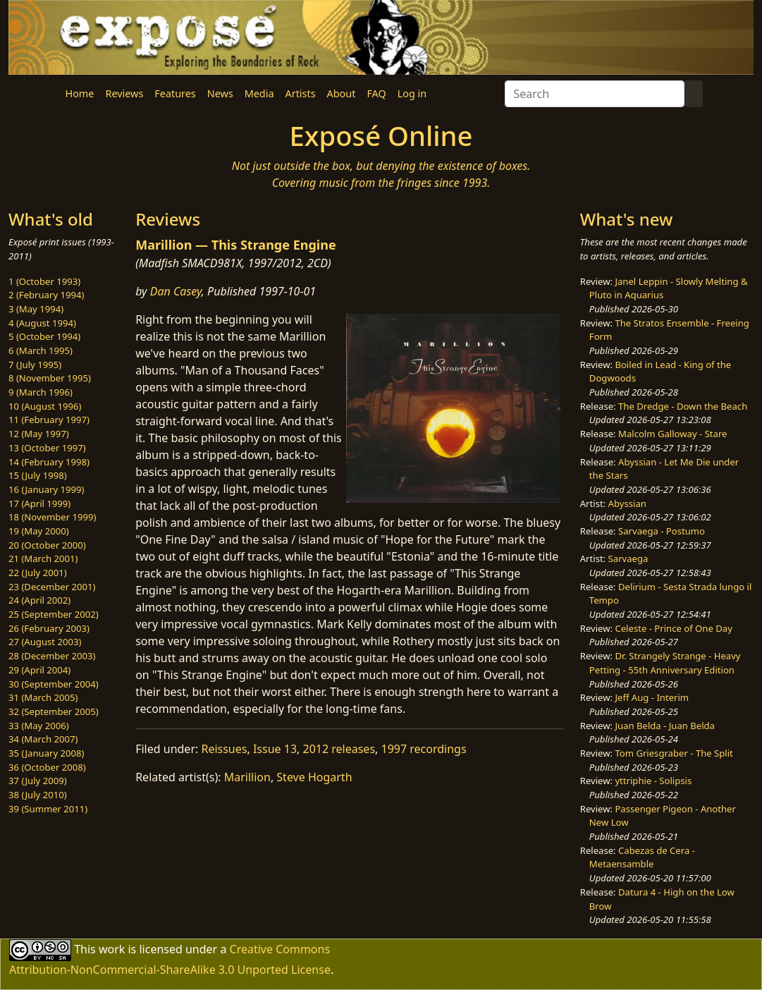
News (220, 93)
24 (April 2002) (39, 600)
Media (259, 93)
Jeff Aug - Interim (652, 697)
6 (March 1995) (40, 350)
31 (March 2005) (43, 697)
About (341, 93)
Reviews (124, 93)
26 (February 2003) (49, 628)
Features (174, 93)
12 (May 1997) (38, 433)
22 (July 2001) (37, 572)
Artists (300, 93)
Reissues (224, 749)
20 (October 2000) (47, 545)
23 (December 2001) (51, 586)
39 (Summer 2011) (47, 808)
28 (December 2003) (51, 655)
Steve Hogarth (314, 777)
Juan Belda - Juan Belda (665, 725)
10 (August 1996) (44, 406)
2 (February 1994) (46, 294)
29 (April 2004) (39, 670)
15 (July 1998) (37, 475)
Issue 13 (275, 749)
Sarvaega (628, 558)
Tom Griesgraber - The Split (673, 753)
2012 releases (339, 749)
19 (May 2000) (38, 531)
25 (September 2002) (53, 614)
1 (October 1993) (44, 281)
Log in (412, 93)
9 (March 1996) (40, 392)
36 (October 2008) (47, 767)
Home (80, 93)
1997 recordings (424, 749)
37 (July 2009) (37, 780)
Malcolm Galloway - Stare (672, 433)
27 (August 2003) (44, 641)
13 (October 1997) (47, 447)
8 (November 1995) (49, 378)
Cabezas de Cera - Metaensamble (642, 857)
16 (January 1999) (46, 489)
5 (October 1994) (44, 336)
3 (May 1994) (35, 308)
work (112, 949)
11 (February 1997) (49, 419)
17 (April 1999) (39, 503)
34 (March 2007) (43, 739)
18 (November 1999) (52, 517)
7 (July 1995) (34, 364)
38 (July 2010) (37, 794)
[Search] (594, 93)
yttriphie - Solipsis (653, 780)
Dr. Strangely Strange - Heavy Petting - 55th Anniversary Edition (665, 662)
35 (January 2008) (46, 753)
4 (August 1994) (42, 323)
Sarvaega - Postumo (661, 531)
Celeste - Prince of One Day (673, 628)
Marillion (247, 777)
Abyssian (627, 503)
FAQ (376, 93)
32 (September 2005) (53, 711)
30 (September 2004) (53, 684)
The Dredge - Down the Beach (682, 406)
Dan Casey (176, 291)
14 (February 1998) (49, 462)
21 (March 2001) (43, 558)
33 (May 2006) (38, 725)
